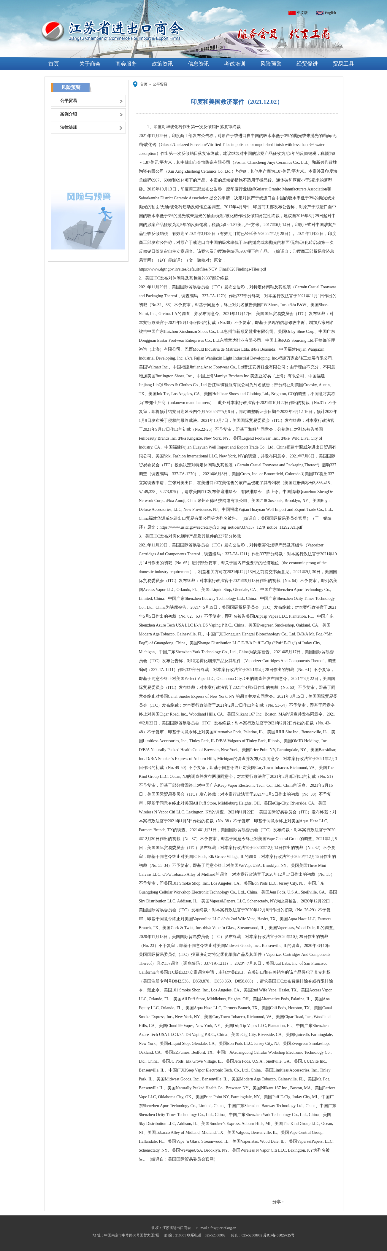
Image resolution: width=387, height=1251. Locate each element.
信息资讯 (198, 64)
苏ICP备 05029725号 (279, 1235)
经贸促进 (307, 64)
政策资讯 (162, 64)
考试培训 (234, 64)
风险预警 (271, 64)
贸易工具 (343, 64)
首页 (53, 64)
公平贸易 (160, 84)
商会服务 (126, 64)
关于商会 (90, 64)
